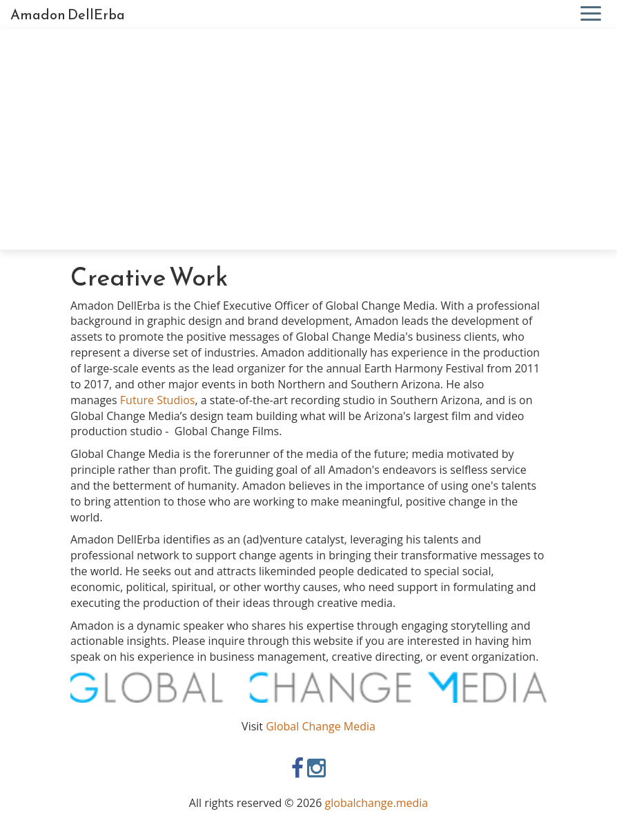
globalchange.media (377, 802)
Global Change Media (320, 726)
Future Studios (157, 400)
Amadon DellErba (67, 14)
